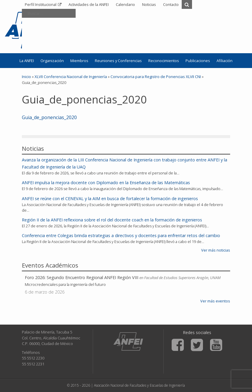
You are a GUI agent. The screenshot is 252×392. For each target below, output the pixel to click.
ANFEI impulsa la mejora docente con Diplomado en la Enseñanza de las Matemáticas (106, 182)
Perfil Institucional (40, 4)
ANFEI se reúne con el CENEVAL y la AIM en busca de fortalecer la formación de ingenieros (110, 198)
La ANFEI (26, 60)
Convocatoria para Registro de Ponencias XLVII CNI (155, 76)
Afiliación (225, 60)
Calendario (125, 4)
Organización (52, 60)
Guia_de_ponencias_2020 (49, 117)
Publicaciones (198, 60)
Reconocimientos (163, 60)
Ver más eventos (215, 301)
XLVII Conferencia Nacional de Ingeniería (71, 76)
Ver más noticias (215, 250)
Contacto (171, 4)
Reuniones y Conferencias (118, 60)
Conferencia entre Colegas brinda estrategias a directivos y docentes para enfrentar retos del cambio (121, 235)
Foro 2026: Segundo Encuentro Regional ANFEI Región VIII (81, 277)
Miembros (79, 60)
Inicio (26, 76)
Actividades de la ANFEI (89, 4)
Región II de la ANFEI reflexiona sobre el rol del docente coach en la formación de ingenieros (112, 220)
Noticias (149, 4)
